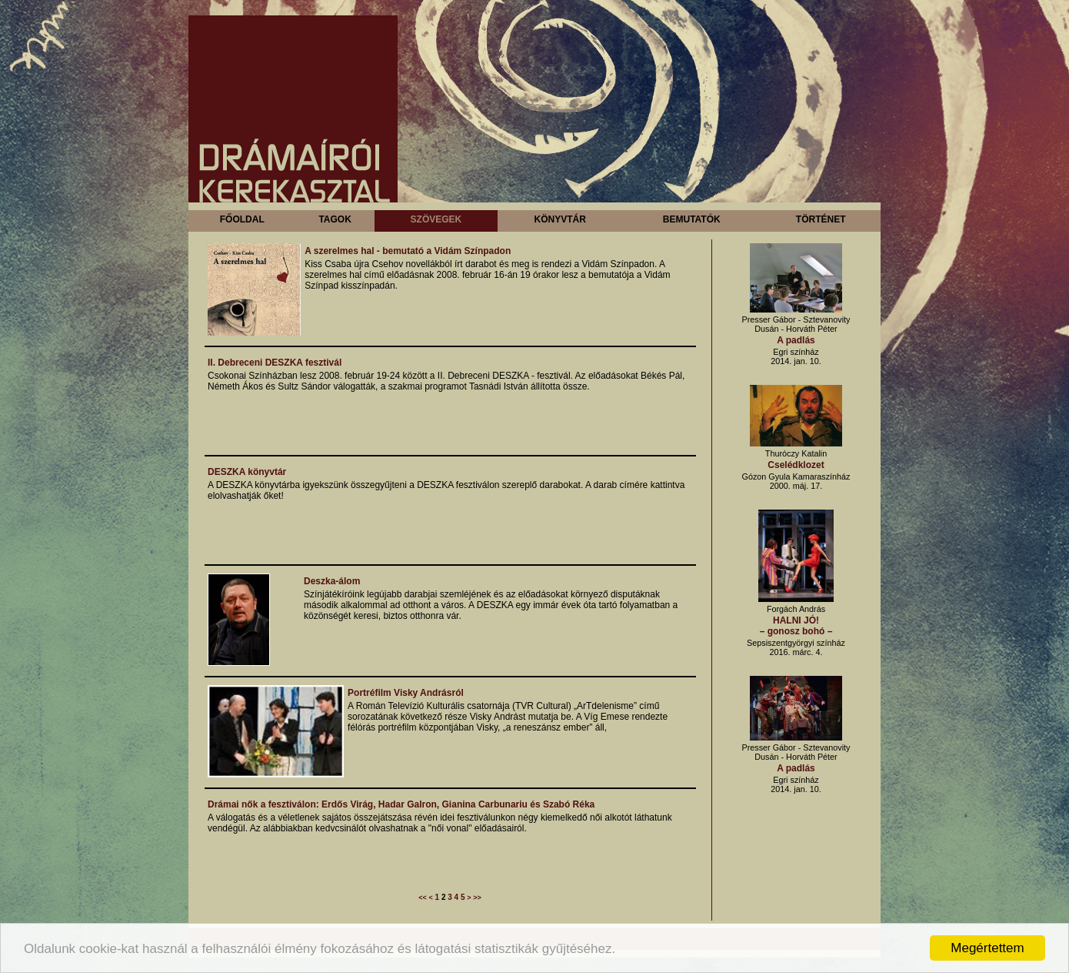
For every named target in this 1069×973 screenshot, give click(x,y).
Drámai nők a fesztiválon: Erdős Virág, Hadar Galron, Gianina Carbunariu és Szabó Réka (401, 804)
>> (477, 897)
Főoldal (242, 219)
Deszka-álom (332, 581)
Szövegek (436, 219)
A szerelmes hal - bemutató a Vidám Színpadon (408, 251)
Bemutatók (692, 219)
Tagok (334, 219)
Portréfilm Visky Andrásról (406, 692)
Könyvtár (559, 219)
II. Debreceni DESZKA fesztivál (274, 362)
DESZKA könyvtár (247, 471)
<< (422, 897)
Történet (821, 219)
